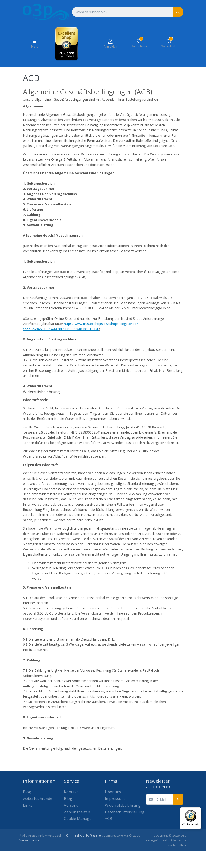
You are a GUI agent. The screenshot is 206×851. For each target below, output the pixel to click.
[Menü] (198, 810)
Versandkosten (30, 840)
